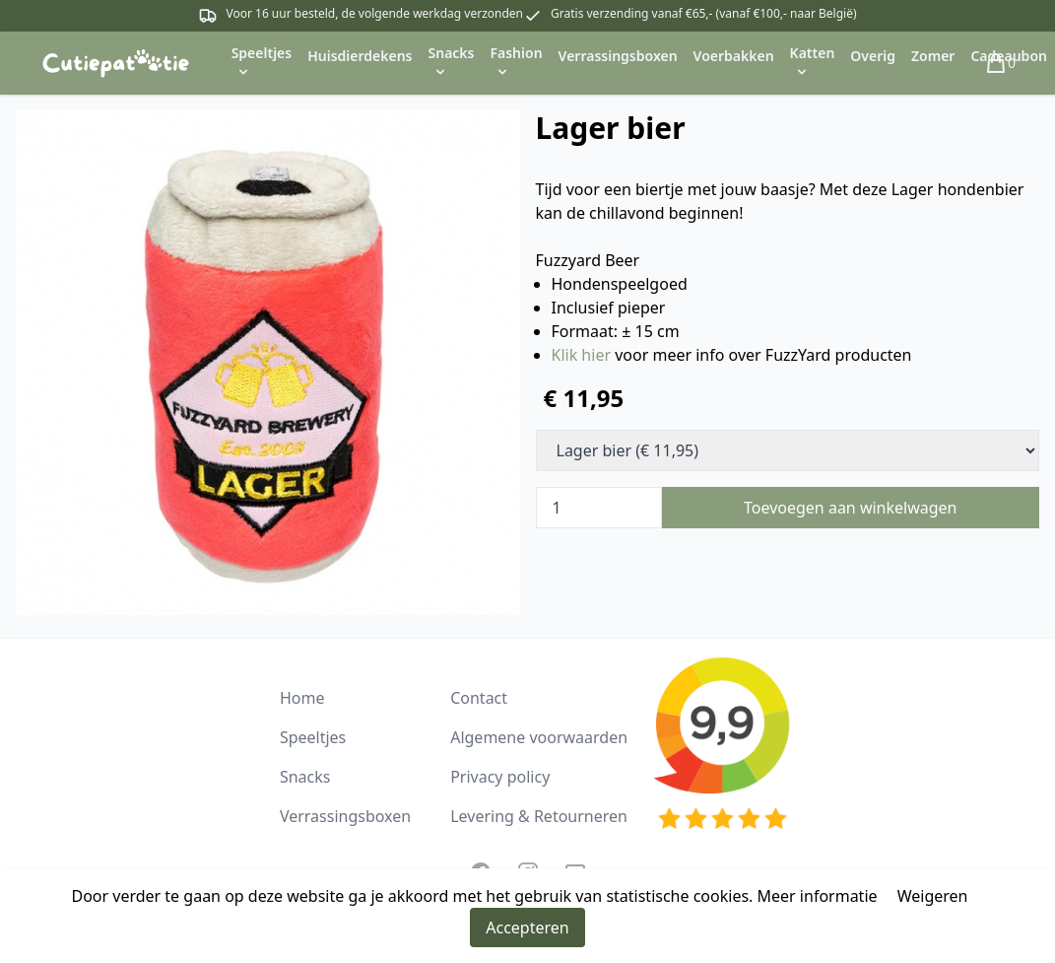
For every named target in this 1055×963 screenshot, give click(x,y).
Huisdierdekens (359, 55)
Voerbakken (733, 55)
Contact (478, 698)
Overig (872, 55)
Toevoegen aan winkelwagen (850, 507)
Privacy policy (500, 777)
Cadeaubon (1008, 55)
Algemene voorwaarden (538, 737)
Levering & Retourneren (538, 816)
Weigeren (932, 896)
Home (302, 698)
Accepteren (527, 927)
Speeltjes (313, 737)
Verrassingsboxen (618, 55)
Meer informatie (818, 896)
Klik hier (582, 355)
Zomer (933, 55)
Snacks (305, 777)
